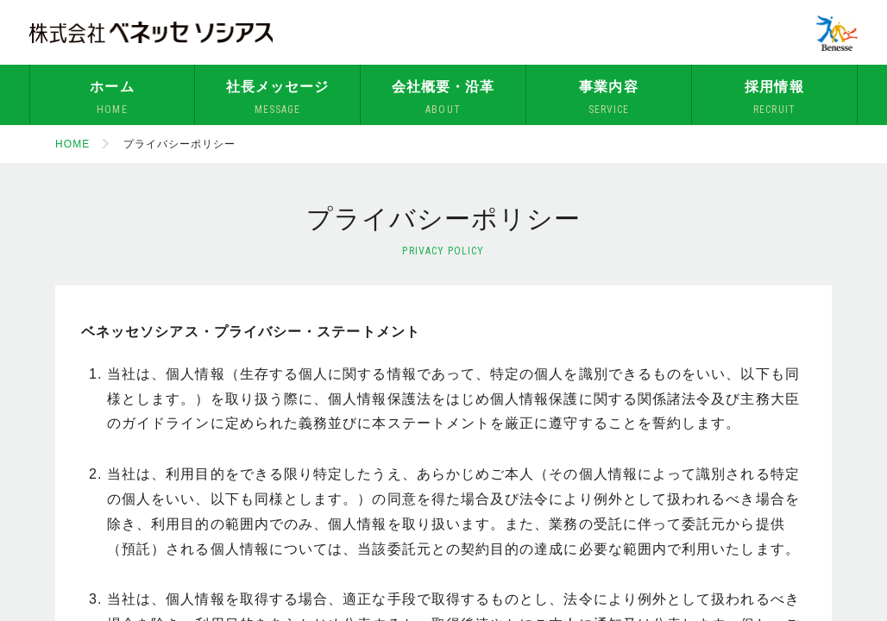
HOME (72, 144)
